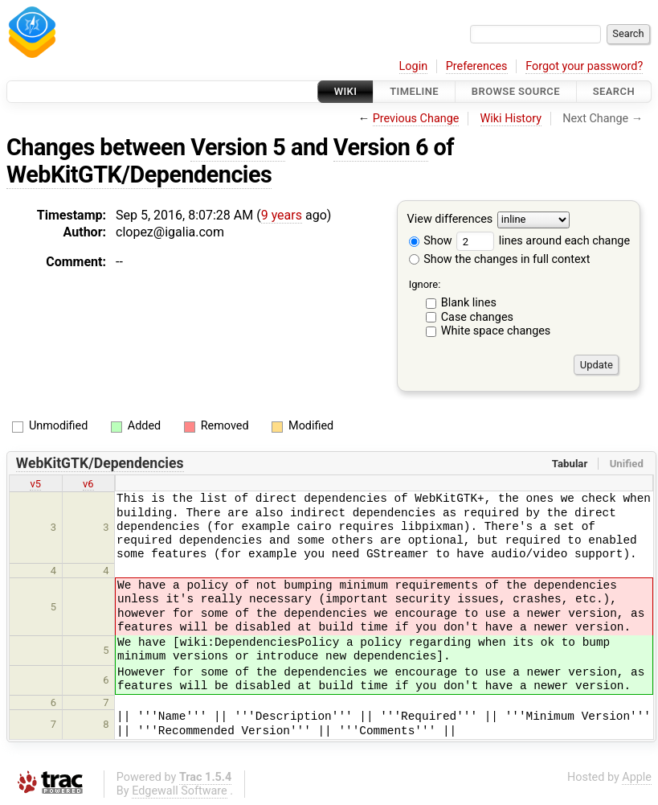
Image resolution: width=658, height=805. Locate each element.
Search (614, 91)
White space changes (496, 331)
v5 (35, 484)
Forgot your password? (584, 66)
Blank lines (469, 303)
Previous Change (416, 118)
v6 (88, 484)
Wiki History (511, 118)
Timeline (414, 91)
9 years (281, 215)
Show (430, 241)
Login (413, 66)
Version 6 (380, 147)
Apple (637, 777)
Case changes (477, 317)
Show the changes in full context (500, 259)
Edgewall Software (179, 791)
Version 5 (237, 147)
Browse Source (516, 91)
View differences (450, 220)
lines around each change (543, 241)
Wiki (346, 91)
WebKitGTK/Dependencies (139, 174)
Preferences (477, 66)
